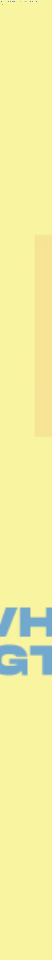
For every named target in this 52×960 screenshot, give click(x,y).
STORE (46, 1)
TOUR (25, 1)
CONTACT (38, 1)
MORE (3, 4)
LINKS (32, 1)
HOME (3, 1)
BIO (20, 1)
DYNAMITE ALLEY (12, 1)
